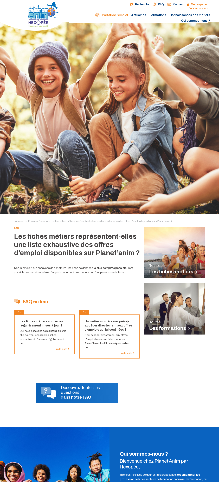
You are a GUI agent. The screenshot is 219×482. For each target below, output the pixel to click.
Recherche (139, 4)
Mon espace (197, 4)
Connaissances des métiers (190, 15)
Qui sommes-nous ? (195, 20)
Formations (158, 15)
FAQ (158, 4)
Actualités (138, 15)
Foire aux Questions (39, 221)
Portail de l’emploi (111, 15)
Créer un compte (198, 8)
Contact (175, 4)
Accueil (19, 221)
